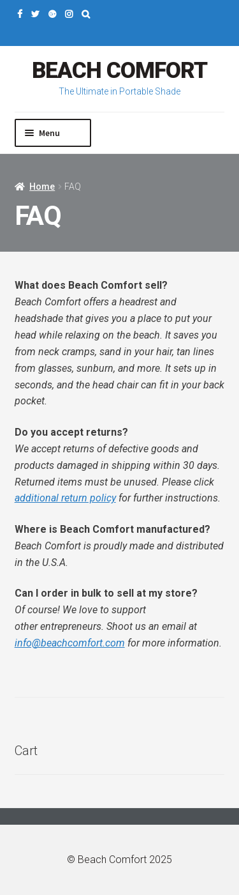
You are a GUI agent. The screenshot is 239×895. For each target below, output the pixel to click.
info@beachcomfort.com (70, 643)
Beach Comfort (119, 70)
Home (42, 186)
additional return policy (65, 498)
